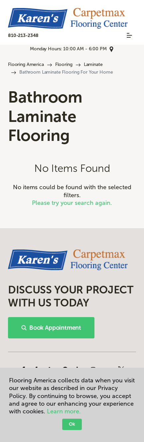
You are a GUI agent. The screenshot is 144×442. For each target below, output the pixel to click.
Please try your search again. (72, 203)
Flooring (63, 64)
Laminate (93, 64)
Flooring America (26, 64)
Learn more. (64, 411)
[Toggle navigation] (129, 35)
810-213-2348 (23, 35)
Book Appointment (51, 327)
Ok (72, 424)
